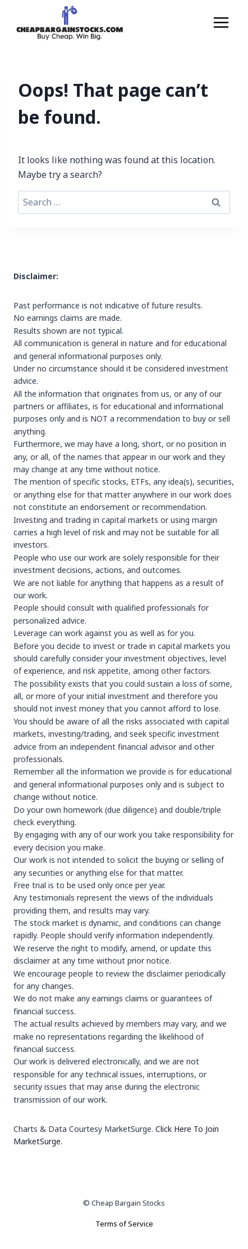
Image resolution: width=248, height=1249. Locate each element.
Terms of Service (124, 1224)
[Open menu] (221, 22)
